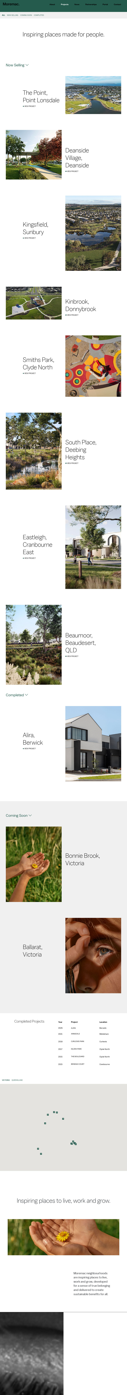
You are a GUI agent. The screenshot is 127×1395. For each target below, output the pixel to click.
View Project (29, 106)
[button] (49, 1155)
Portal (105, 4)
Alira (73, 1028)
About (52, 4)
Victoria (6, 1080)
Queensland (17, 1080)
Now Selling (12, 15)
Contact (117, 4)
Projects (64, 4)
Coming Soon (26, 15)
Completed (39, 15)
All (3, 15)
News (76, 4)
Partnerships (91, 4)
